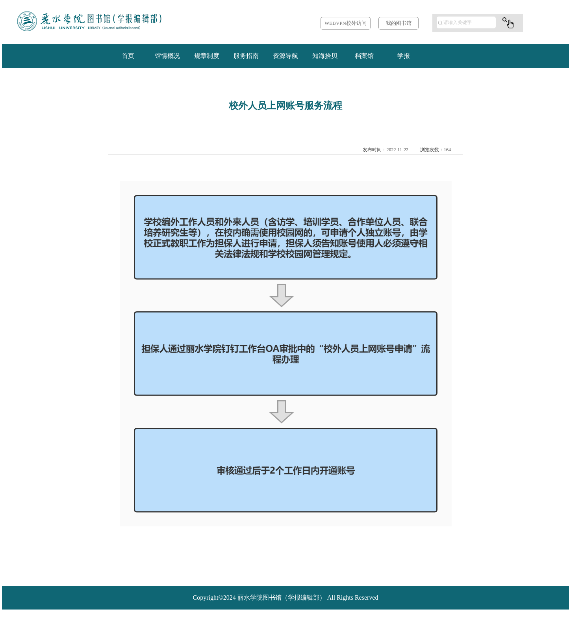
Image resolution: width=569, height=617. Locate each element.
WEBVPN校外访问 (345, 23)
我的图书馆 (398, 23)
